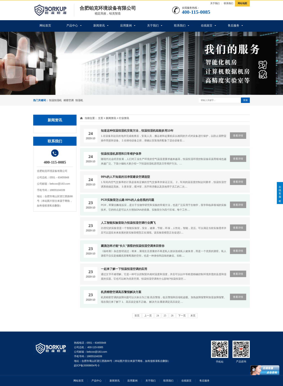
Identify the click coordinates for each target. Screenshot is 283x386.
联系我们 (228, 3)
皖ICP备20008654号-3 (86, 365)
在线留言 (206, 25)
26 (172, 315)
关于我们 (215, 3)
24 (157, 315)
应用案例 (126, 25)
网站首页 (45, 25)
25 (165, 315)
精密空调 (69, 100)
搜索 (245, 100)
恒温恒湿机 (55, 100)
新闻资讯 (99, 25)
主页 (100, 118)
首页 (137, 315)
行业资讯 (124, 118)
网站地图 (242, 3)
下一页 (182, 315)
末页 (192, 315)
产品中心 (72, 25)
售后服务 (233, 25)
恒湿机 (79, 100)
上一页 (148, 315)
